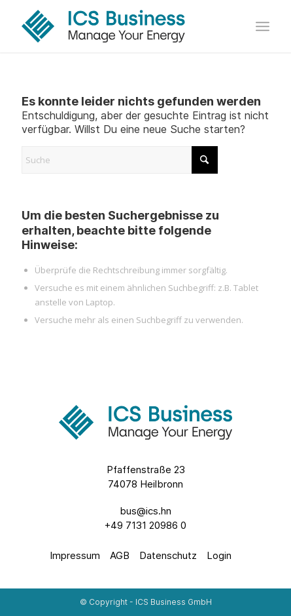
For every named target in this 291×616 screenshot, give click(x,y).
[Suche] (120, 160)
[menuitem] (262, 26)
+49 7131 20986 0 (145, 525)
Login (219, 555)
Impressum (75, 555)
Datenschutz (168, 555)
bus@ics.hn (145, 511)
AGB (119, 555)
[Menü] (262, 26)
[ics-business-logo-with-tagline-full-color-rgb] (121, 26)
